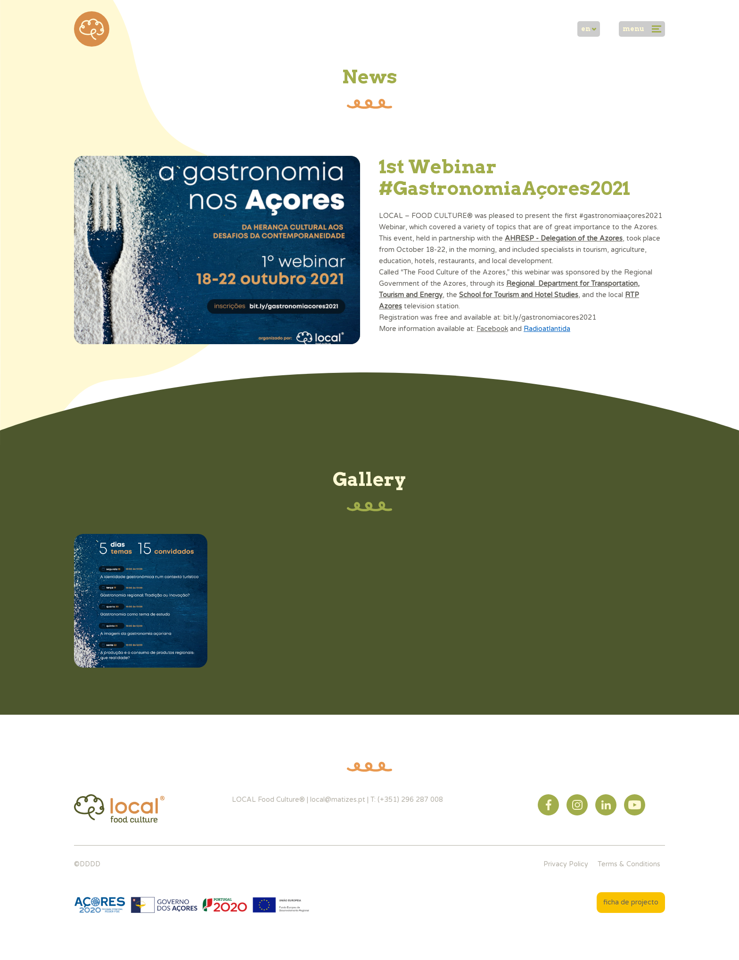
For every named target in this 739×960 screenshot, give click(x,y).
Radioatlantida (547, 329)
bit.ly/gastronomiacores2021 (549, 318)
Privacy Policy (565, 864)
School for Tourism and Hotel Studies (518, 295)
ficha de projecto (630, 902)
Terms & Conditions (629, 864)
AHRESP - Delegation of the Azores (564, 238)
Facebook (492, 329)
